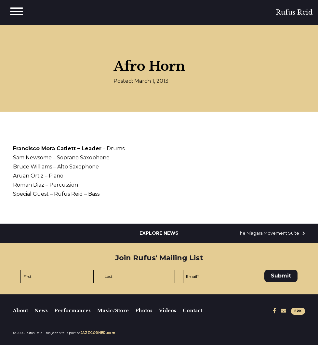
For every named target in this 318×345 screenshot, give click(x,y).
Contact (192, 311)
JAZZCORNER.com (98, 333)
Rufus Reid (294, 12)
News (41, 311)
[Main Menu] (16, 12)
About (20, 311)
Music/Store (113, 311)
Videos (167, 311)
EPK (298, 311)
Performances (72, 311)
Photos (143, 311)
